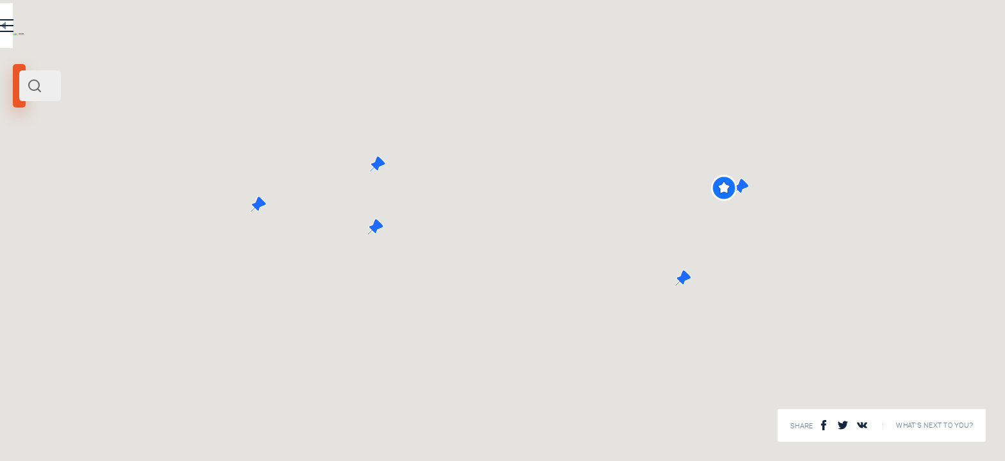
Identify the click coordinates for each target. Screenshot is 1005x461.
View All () (407, 422)
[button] (951, 188)
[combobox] (224, 85)
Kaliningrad (38, 178)
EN (384, 28)
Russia (118, 178)
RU (357, 28)
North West (82, 178)
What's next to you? (934, 425)
